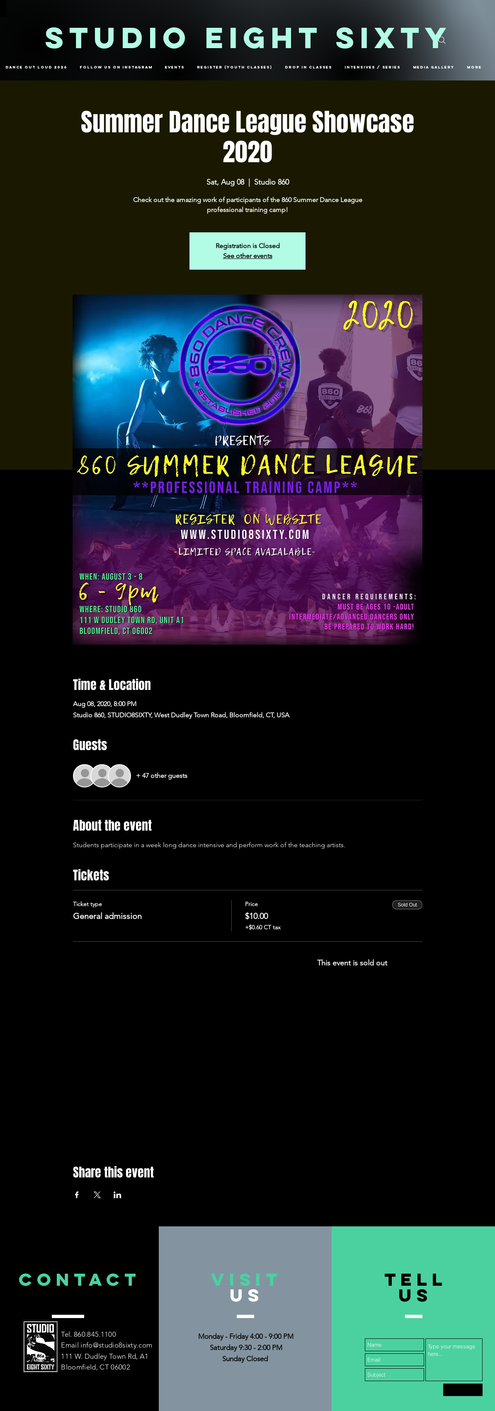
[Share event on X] (97, 1195)
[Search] (442, 40)
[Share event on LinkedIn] (117, 1195)
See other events (247, 256)
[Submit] (463, 1390)
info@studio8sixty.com (116, 1345)
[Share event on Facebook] (77, 1195)
